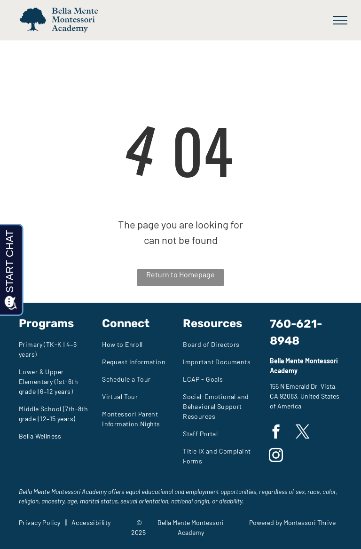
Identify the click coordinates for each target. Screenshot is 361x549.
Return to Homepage (180, 274)
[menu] (340, 20)
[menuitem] (57, 349)
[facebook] (275, 433)
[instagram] (275, 456)
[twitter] (302, 433)
